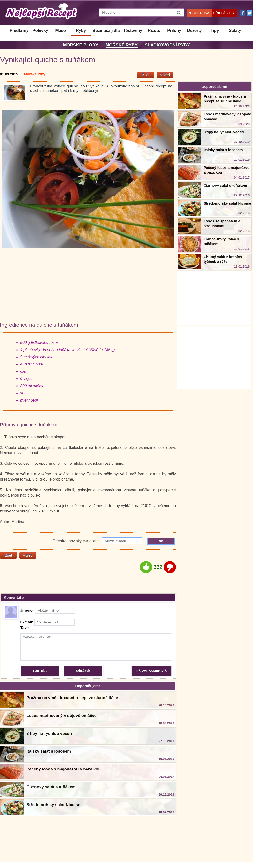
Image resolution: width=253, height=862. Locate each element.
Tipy (215, 30)
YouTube (40, 671)
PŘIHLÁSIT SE (224, 13)
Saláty (235, 30)
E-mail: (47, 622)
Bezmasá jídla (106, 30)
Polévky (40, 30)
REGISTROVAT (199, 13)
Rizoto (154, 30)
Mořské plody (80, 45)
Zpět (145, 75)
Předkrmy (19, 30)
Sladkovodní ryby (167, 45)
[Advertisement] (214, 357)
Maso (60, 30)
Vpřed (165, 75)
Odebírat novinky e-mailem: (97, 541)
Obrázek (83, 671)
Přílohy (174, 30)
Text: (24, 628)
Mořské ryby (122, 45)
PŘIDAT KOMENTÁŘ (151, 670)
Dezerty (194, 30)
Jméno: (47, 610)
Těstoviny (132, 30)
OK (161, 541)
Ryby (81, 30)
